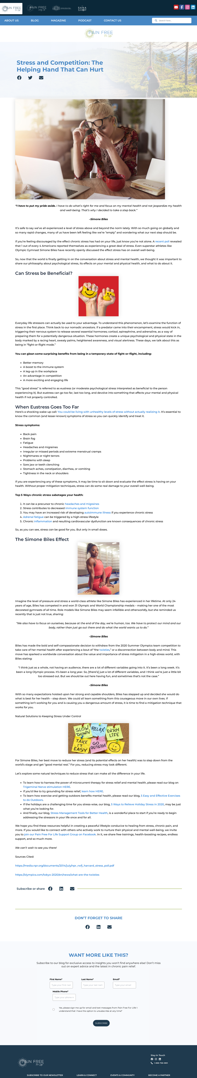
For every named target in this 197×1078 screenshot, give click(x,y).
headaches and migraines (82, 504)
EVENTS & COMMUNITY (122, 1063)
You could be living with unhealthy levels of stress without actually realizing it (109, 411)
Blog (35, 20)
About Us (11, 20)
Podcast (85, 20)
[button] (19, 77)
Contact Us (112, 20)
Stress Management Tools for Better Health (79, 813)
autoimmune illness (97, 512)
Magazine (58, 20)
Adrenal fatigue (33, 517)
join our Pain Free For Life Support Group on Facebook (60, 834)
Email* (102, 979)
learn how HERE (92, 791)
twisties (104, 649)
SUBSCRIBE (101, 1011)
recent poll (162, 241)
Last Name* (81, 979)
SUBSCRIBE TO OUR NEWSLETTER (45, 1063)
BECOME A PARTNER (159, 1063)
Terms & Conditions (69, 1073)
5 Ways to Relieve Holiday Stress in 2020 (137, 804)
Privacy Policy (57, 1073)
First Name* (56, 979)
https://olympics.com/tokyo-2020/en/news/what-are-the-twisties (57, 874)
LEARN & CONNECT (87, 1063)
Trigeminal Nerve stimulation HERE (46, 787)
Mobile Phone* (132, 979)
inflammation (43, 521)
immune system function (82, 508)
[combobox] (171, 20)
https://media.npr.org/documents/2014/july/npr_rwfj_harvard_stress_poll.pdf (64, 865)
